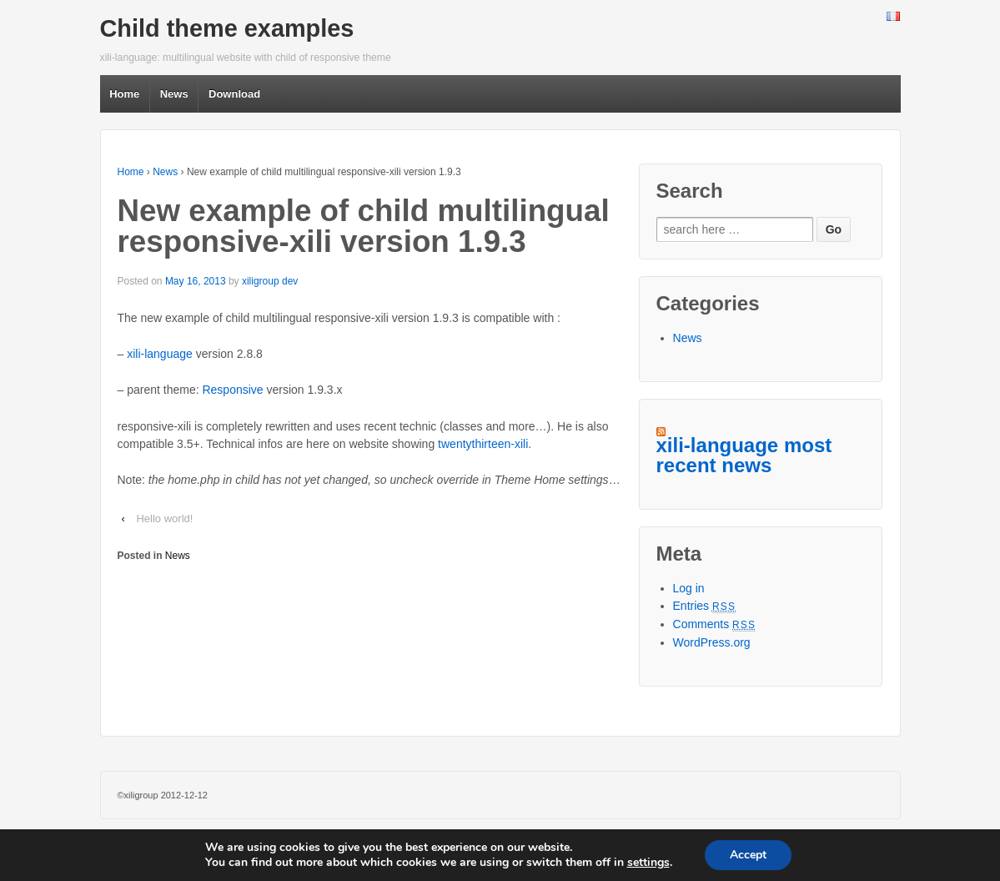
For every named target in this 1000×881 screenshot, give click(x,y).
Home (124, 94)
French (893, 18)
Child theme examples (227, 28)
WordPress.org (712, 642)
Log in (689, 588)
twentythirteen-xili (483, 444)
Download (234, 94)
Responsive (232, 389)
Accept (748, 855)
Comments (714, 624)
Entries (704, 605)
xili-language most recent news (744, 455)
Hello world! (164, 518)
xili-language (160, 353)
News (174, 94)
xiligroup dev (270, 281)
